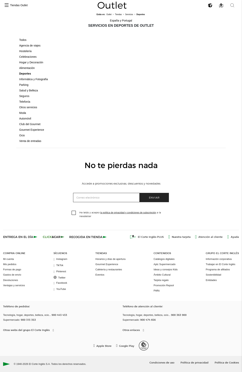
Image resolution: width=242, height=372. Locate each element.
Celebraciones (28, 56)
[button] (7, 5)
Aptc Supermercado (164, 264)
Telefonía (24, 101)
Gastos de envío (12, 274)
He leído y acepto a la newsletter (120, 214)
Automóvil (25, 118)
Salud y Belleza (28, 90)
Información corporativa (219, 259)
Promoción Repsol (164, 285)
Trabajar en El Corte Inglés (220, 264)
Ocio (22, 135)
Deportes (25, 73)
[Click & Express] (20, 237)
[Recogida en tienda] (88, 237)
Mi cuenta (8, 259)
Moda (22, 112)
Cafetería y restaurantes (108, 269)
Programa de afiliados (218, 269)
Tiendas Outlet (19, 5)
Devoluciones (10, 280)
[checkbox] (74, 213)
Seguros (24, 96)
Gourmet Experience (31, 129)
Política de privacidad (194, 362)
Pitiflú (157, 290)
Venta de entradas (30, 141)
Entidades (211, 280)
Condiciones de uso (162, 362)
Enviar (154, 197)
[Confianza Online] (144, 346)
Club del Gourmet (30, 124)
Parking (23, 84)
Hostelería (25, 51)
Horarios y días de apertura (110, 259)
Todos (22, 39)
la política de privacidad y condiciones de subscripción (128, 212)
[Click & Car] (53, 237)
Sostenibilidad (213, 274)
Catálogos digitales (164, 259)
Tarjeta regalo (161, 280)
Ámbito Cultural (162, 274)
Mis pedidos (9, 264)
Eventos (99, 274)
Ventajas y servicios (14, 285)
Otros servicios (28, 107)
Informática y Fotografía (33, 79)
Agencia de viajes (30, 45)
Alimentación (27, 68)
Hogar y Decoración (31, 62)
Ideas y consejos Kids (166, 269)
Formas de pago (12, 269)
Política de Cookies (227, 362)
